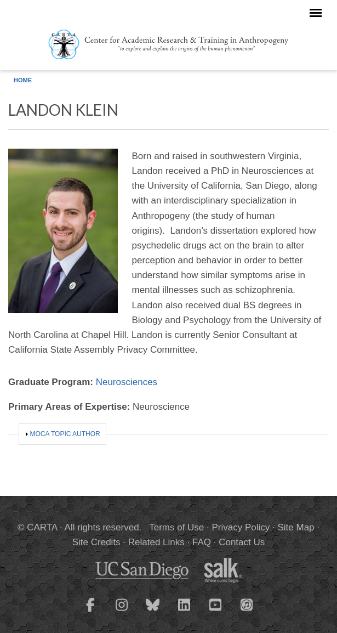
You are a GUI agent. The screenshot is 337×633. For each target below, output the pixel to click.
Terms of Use (176, 527)
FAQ (201, 542)
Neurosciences (126, 382)
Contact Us (242, 542)
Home (23, 80)
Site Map (295, 527)
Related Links (156, 542)
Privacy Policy (241, 527)
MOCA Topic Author (65, 434)
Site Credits (96, 542)
